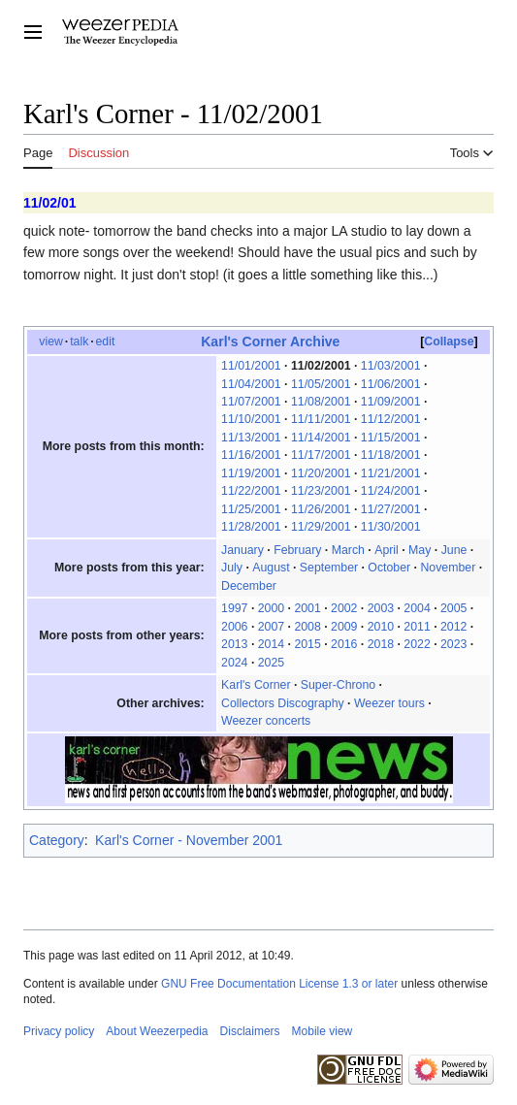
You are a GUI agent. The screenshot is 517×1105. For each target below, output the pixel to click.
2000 (271, 608)
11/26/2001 (321, 509)
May (419, 550)
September (329, 567)
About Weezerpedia (157, 1031)
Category (56, 840)
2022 (417, 644)
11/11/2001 (321, 419)
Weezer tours (389, 703)
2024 (234, 662)
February (297, 550)
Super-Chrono (338, 685)
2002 (344, 608)
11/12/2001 (391, 419)
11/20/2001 (321, 473)
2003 (381, 608)
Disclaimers (250, 1031)
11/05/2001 (321, 384)
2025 (271, 662)
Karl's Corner (255, 685)
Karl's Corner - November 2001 (188, 840)
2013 (234, 644)
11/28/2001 (251, 527)
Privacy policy (58, 1031)
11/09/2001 (391, 401)
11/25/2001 (251, 509)
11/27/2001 (391, 509)
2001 (307, 608)
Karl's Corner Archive (270, 341)
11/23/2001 (321, 491)
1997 (234, 608)
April (386, 550)
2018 (381, 644)
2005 (453, 608)
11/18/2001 (391, 455)
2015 (307, 644)
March (348, 550)
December (248, 586)
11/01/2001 (251, 366)
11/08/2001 (321, 401)
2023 (453, 644)
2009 (344, 627)
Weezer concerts (265, 721)
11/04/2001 (251, 384)
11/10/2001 (251, 419)
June (454, 550)
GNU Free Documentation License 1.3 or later (279, 984)
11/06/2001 (391, 384)
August (270, 567)
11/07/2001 (251, 401)
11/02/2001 (321, 366)
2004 (417, 608)
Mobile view (322, 1031)
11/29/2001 (321, 527)
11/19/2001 (251, 473)
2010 (381, 627)
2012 (453, 627)
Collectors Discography (282, 703)
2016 (344, 644)
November (447, 567)
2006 (234, 627)
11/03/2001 (391, 366)
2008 (307, 627)
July (231, 567)
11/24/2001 (391, 491)
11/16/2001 (251, 455)
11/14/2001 (321, 437)
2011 (417, 627)
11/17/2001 (321, 455)
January (242, 550)
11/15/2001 (391, 437)
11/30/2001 (391, 527)
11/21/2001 (391, 473)
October (389, 567)
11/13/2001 (251, 437)
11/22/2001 (251, 491)
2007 (271, 627)
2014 (271, 644)
